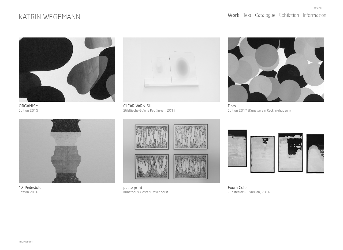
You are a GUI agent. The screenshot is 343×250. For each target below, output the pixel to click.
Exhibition (289, 15)
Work (233, 15)
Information (314, 15)
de (314, 8)
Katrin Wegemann (50, 17)
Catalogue (265, 15)
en (320, 8)
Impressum (25, 241)
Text (247, 15)
